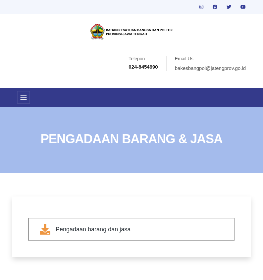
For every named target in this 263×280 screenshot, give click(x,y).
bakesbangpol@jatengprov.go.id (210, 68)
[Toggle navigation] (23, 97)
